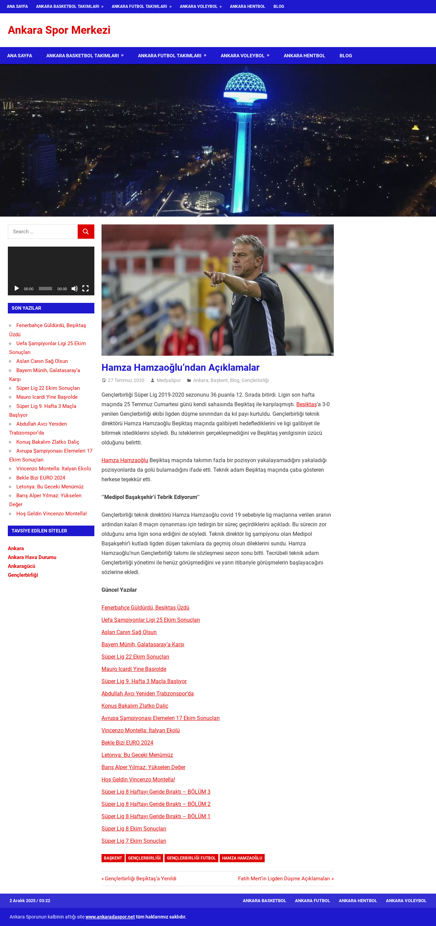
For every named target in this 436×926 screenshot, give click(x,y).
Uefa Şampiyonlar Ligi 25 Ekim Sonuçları (151, 620)
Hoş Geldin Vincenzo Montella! (138, 779)
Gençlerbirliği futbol (191, 858)
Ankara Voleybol (199, 6)
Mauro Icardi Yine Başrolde (134, 669)
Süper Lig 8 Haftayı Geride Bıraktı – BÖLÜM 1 (156, 816)
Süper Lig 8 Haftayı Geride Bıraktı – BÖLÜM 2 (156, 804)
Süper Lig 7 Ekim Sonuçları (134, 841)
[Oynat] (16, 288)
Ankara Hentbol (247, 6)
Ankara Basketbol (264, 900)
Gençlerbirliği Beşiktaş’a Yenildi (140, 879)
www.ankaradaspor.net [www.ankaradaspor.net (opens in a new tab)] (110, 917)
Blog (279, 6)
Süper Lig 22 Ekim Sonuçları (135, 656)
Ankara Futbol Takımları (139, 6)
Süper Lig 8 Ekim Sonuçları (134, 828)
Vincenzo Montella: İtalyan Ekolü (141, 730)
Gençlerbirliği (255, 380)
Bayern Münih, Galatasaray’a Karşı (143, 644)
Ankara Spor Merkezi (59, 30)
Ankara (200, 380)
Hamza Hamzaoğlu (125, 460)
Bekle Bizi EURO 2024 (127, 742)
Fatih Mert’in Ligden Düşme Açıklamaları (284, 879)
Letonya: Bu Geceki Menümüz (137, 755)
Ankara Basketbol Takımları (67, 6)
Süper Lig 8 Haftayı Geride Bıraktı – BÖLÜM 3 (156, 792)
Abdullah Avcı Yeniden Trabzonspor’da (148, 693)
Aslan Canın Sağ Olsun (129, 632)
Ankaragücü (21, 566)
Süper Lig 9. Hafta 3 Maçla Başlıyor (144, 681)
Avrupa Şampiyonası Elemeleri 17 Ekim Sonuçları (161, 718)
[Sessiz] (74, 288)
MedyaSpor (169, 380)
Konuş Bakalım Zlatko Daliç (135, 706)
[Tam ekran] (85, 288)
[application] (51, 271)
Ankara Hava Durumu (32, 557)
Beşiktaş (306, 404)
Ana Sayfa (17, 6)
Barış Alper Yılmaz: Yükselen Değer (143, 767)
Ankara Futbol (312, 900)
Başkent (219, 380)
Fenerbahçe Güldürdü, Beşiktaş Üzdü (145, 607)
